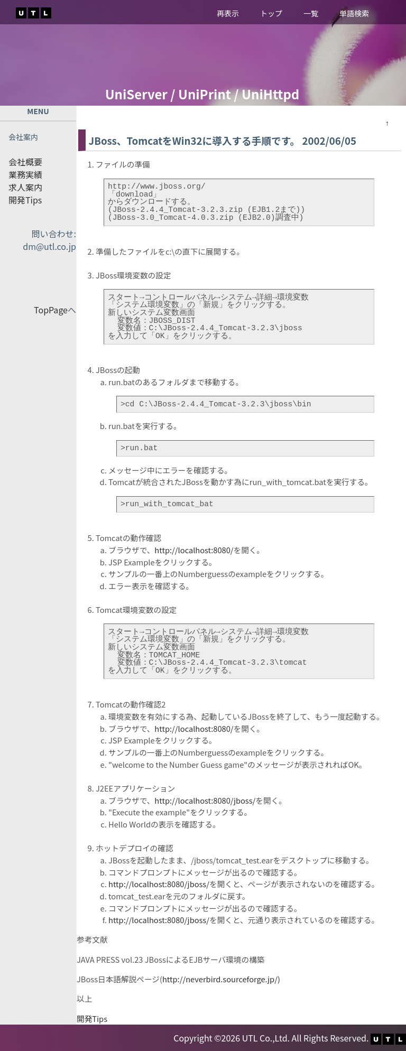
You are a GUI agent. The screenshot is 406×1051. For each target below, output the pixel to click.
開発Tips (25, 199)
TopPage (51, 309)
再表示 (228, 13)
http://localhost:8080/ (193, 549)
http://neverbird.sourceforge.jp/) (221, 978)
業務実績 (25, 174)
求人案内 (25, 187)
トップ (271, 13)
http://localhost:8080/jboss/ (204, 800)
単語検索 (354, 13)
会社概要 (25, 161)
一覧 (310, 13)
